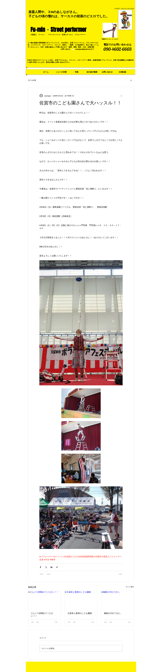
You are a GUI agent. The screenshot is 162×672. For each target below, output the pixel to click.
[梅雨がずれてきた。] (117, 600)
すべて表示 (130, 587)
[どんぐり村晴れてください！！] (44, 600)
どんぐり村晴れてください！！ (42, 614)
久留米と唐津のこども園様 (80, 613)
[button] (131, 80)
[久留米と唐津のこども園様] (81, 600)
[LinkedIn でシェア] (51, 567)
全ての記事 (32, 80)
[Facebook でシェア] (40, 567)
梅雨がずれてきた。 (113, 613)
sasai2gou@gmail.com (83, 49)
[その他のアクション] (121, 95)
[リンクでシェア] (57, 567)
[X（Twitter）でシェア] (46, 567)
